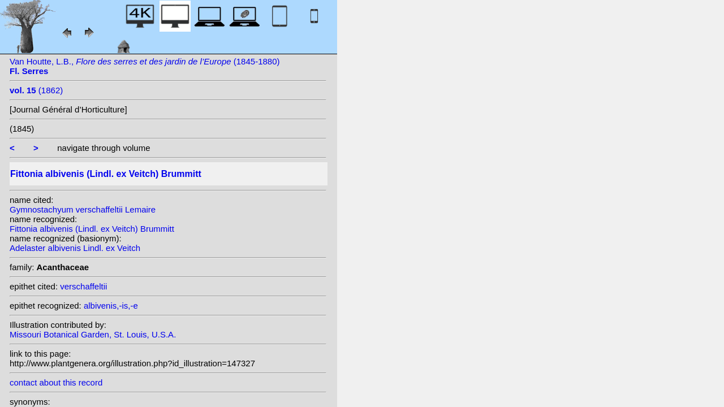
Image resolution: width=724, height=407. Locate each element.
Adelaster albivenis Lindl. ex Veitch (75, 248)
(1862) (36, 90)
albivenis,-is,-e (111, 305)
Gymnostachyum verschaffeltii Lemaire (83, 209)
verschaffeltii (83, 286)
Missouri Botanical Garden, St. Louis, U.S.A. (93, 334)
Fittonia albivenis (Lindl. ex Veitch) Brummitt (92, 228)
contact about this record (56, 382)
